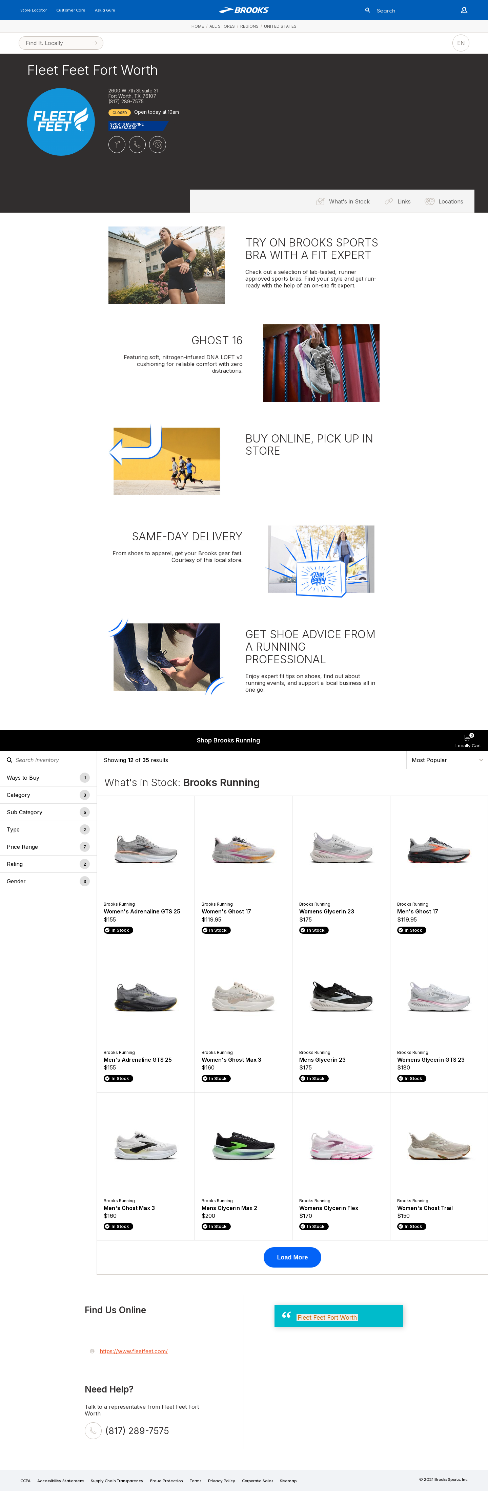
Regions (249, 26)
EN (461, 43)
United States (280, 26)
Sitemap (288, 1481)
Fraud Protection (166, 1481)
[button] (48, 777)
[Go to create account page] (464, 10)
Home (197, 26)
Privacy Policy (221, 1481)
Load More (292, 1257)
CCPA (25, 1481)
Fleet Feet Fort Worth (327, 1317)
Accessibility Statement (60, 1481)
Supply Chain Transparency (117, 1481)
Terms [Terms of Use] (195, 1481)
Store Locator (33, 10)
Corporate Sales (257, 1481)
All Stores (222, 26)
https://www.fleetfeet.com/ (134, 1351)
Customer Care (70, 10)
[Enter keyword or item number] (413, 10)
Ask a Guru (105, 10)
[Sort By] (447, 760)
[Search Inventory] (48, 760)
